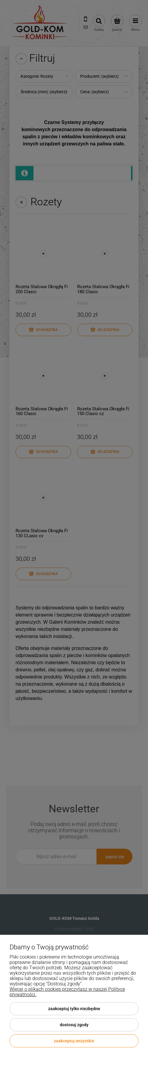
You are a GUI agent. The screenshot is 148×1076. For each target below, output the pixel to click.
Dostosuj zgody (74, 1024)
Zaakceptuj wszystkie (74, 1040)
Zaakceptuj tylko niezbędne (74, 1008)
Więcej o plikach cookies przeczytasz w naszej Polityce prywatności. (67, 991)
